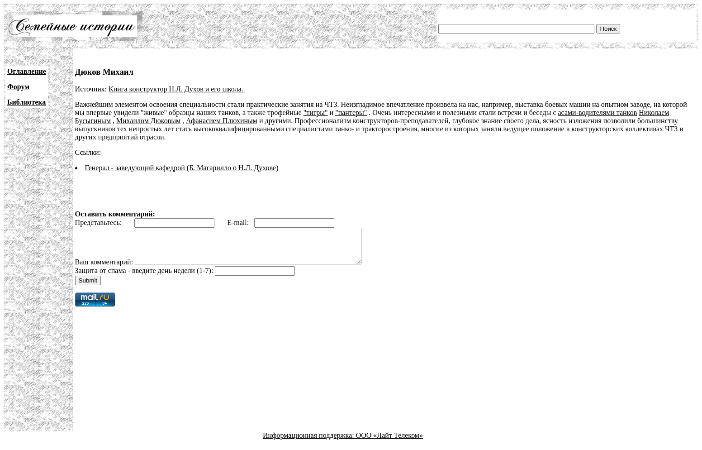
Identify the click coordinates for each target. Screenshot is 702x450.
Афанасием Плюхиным (221, 120)
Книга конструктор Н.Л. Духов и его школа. (177, 89)
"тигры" (316, 112)
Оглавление (26, 71)
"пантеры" (351, 112)
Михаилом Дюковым (148, 120)
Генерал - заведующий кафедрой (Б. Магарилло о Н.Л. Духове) (182, 168)
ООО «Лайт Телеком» (389, 442)
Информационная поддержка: (309, 442)
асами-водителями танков (597, 112)
